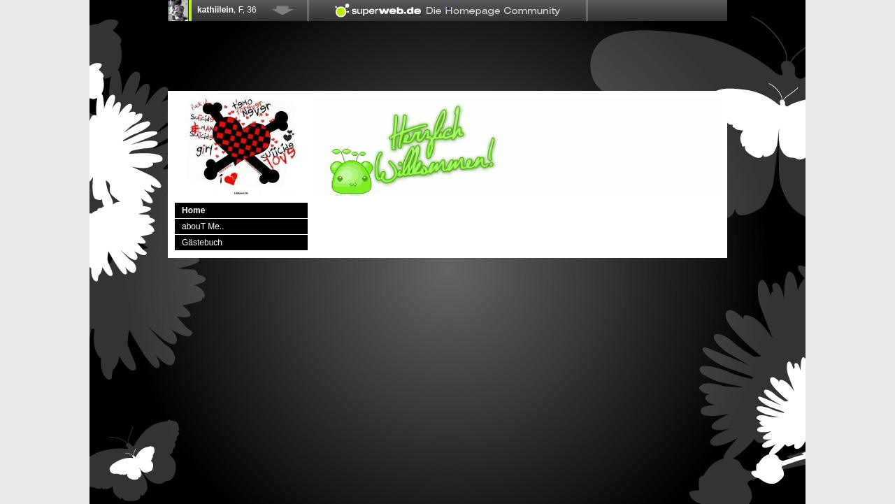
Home (193, 210)
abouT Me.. (203, 226)
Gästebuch (202, 242)
